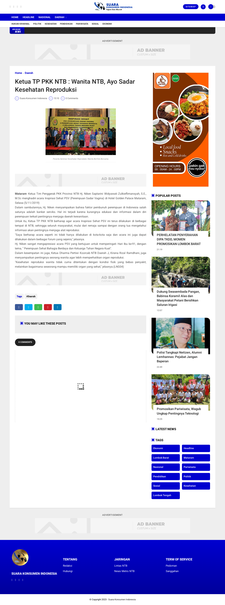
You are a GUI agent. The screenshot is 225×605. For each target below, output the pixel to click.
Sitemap (191, 6)
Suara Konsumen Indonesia (122, 599)
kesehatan (190, 485)
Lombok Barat (161, 457)
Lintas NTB (120, 565)
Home (14, 17)
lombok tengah (162, 495)
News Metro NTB (124, 571)
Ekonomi (107, 24)
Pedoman (171, 565)
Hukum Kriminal (20, 24)
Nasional (44, 17)
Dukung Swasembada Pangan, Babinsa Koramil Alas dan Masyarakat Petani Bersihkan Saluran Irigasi (178, 298)
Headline (28, 17)
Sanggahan (172, 571)
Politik (37, 24)
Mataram (189, 457)
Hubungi (68, 571)
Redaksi (67, 565)
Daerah (59, 17)
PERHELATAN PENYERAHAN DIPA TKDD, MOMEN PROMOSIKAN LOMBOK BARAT (179, 239)
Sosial (95, 24)
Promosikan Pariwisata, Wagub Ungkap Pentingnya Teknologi (179, 411)
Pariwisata (82, 24)
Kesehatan (50, 24)
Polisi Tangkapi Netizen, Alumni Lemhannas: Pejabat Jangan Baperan (179, 357)
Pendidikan (66, 24)
